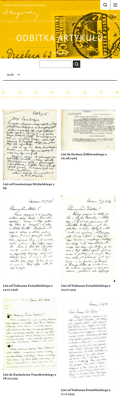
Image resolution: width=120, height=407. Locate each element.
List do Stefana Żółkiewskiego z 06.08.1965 (84, 156)
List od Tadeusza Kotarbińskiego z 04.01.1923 (86, 287)
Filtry (10, 75)
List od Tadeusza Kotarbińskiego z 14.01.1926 (28, 287)
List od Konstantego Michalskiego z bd (28, 186)
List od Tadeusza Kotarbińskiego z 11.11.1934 (86, 392)
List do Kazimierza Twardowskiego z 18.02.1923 (29, 376)
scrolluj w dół (60, 52)
